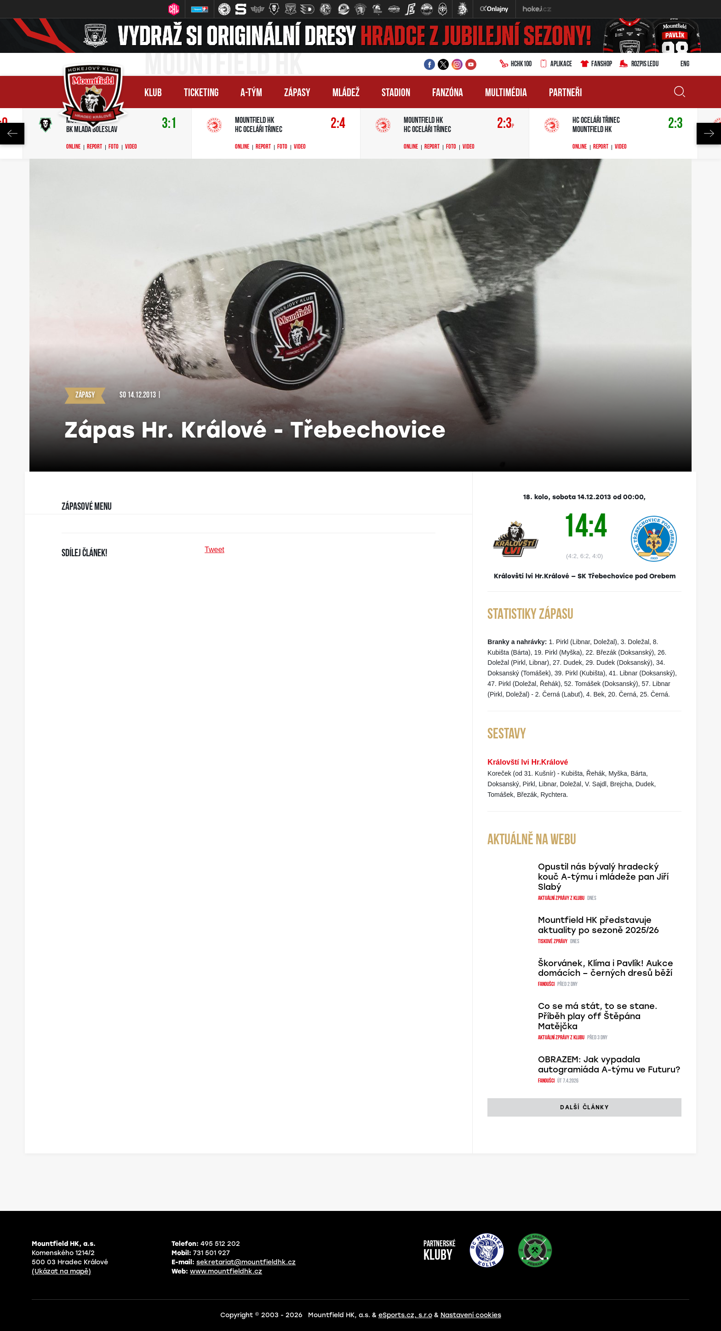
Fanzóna (447, 93)
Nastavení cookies (471, 1315)
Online (73, 147)
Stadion (396, 93)
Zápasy (297, 93)
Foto (114, 147)
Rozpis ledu (638, 64)
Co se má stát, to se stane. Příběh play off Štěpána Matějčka (598, 1016)
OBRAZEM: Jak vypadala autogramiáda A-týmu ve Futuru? (609, 1064)
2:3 (505, 124)
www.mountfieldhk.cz (226, 1271)
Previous (12, 133)
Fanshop (595, 64)
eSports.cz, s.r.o (405, 1315)
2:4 (338, 124)
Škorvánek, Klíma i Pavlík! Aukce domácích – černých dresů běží (605, 968)
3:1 (169, 124)
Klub (153, 93)
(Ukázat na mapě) (61, 1271)
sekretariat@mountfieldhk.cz (246, 1262)
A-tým (251, 93)
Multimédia (506, 93)
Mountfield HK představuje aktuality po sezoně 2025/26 (598, 925)
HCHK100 (515, 64)
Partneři (565, 93)
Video (131, 147)
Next (709, 133)
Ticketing (201, 93)
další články (584, 1107)
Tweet (214, 549)
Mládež (346, 93)
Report (94, 147)
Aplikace (555, 64)
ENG (677, 64)
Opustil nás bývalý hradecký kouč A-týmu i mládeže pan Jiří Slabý (603, 877)
